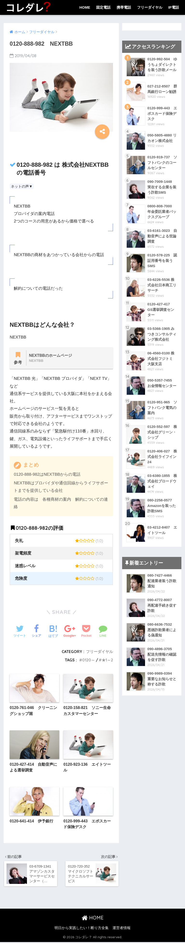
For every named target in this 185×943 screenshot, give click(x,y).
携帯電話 (124, 7)
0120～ (88, 660)
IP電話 (173, 7)
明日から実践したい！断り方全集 (81, 929)
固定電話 (103, 7)
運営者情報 (121, 929)
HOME (84, 7)
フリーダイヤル (149, 7)
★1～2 (107, 660)
